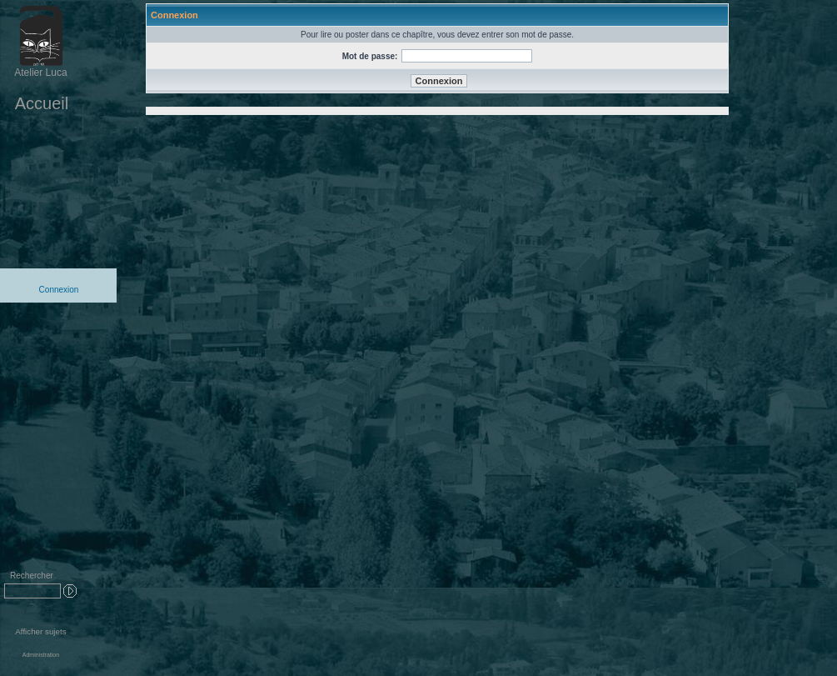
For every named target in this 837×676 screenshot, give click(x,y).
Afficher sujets (40, 631)
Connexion (59, 289)
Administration (40, 655)
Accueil (41, 103)
